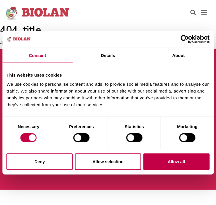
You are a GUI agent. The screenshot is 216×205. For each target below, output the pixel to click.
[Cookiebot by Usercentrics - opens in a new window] (184, 39)
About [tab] (178, 55)
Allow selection (108, 161)
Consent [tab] (37, 55)
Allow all (176, 161)
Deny (39, 161)
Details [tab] (108, 55)
